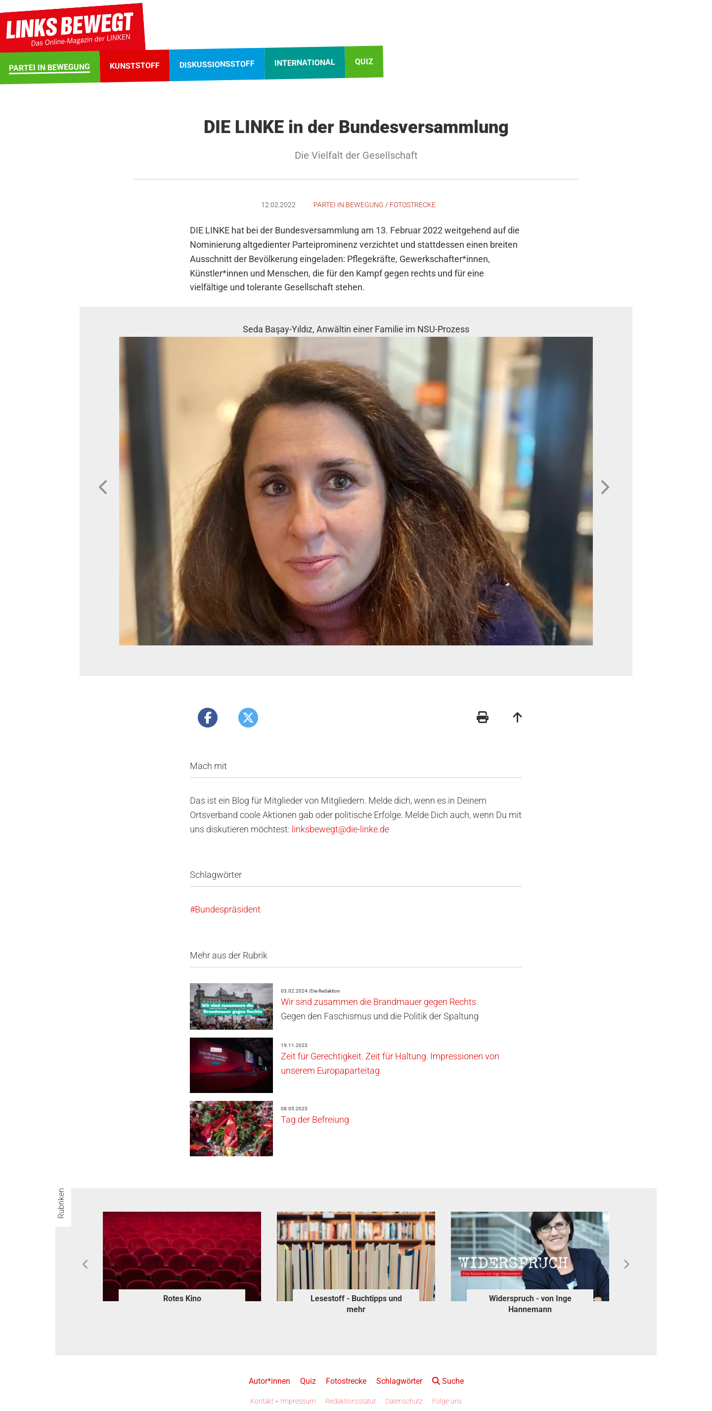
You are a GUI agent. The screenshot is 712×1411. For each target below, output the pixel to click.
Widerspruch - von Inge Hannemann (530, 1304)
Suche (448, 1381)
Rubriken (61, 1203)
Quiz (308, 1381)
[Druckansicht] (483, 718)
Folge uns (447, 1401)
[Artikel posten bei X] (248, 718)
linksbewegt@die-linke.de (340, 829)
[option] (356, 483)
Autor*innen (269, 1381)
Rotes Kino (182, 1298)
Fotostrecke (413, 205)
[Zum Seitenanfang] (517, 718)
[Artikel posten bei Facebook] (208, 718)
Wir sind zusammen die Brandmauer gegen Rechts (378, 1002)
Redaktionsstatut (350, 1401)
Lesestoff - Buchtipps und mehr (356, 1304)
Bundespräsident (228, 909)
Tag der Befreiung (315, 1119)
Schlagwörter (399, 1381)
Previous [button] (104, 487)
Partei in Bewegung (348, 205)
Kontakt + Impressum (283, 1401)
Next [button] (604, 487)
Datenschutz (404, 1401)
